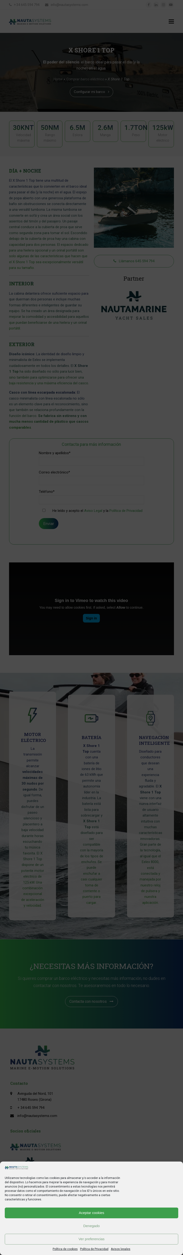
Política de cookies (65, 1249)
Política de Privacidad (94, 1249)
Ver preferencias (91, 1239)
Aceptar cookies (91, 1213)
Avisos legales (120, 1249)
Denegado (91, 1226)
